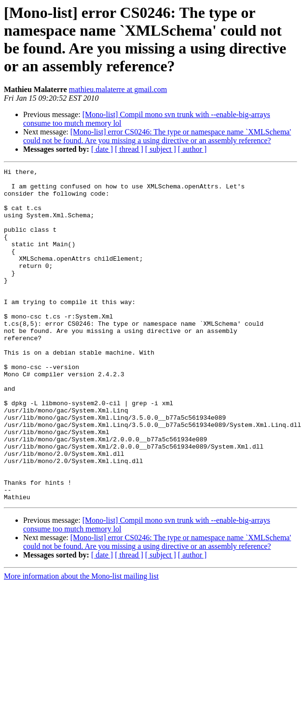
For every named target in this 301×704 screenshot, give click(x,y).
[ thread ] (129, 149)
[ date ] (102, 149)
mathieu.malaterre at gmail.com (118, 89)
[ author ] (192, 149)
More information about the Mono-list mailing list (81, 642)
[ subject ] (160, 149)
